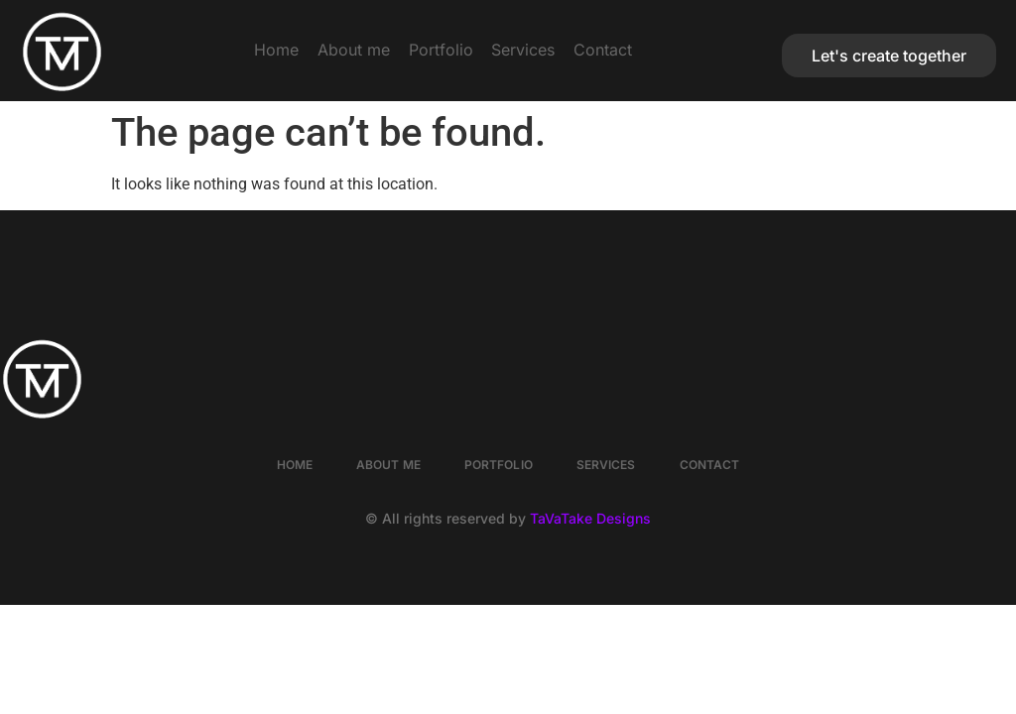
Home (216, 50)
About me (324, 50)
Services (553, 50)
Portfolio (441, 50)
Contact (663, 50)
